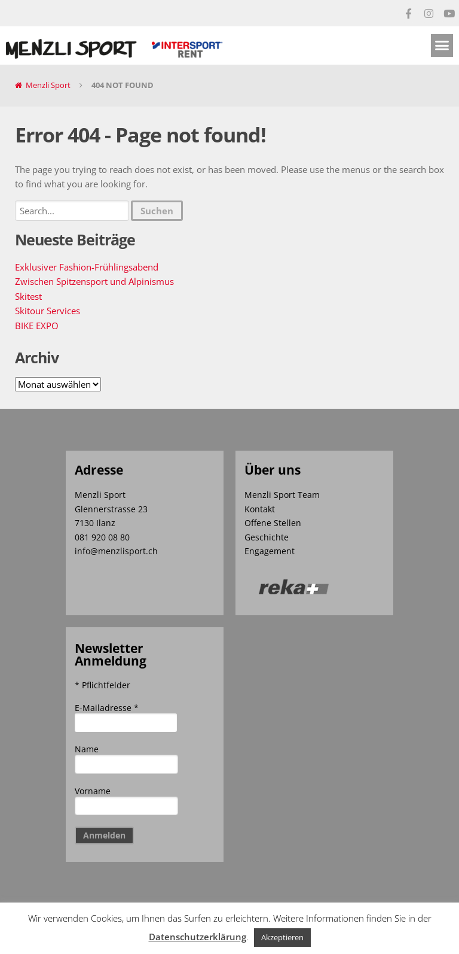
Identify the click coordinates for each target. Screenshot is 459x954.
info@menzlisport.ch (116, 551)
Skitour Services (47, 311)
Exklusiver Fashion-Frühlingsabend (86, 267)
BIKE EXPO (37, 326)
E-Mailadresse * (107, 707)
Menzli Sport (48, 85)
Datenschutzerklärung (197, 937)
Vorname (93, 791)
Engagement (269, 551)
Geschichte (266, 537)
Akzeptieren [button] (282, 937)
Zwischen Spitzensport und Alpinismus (94, 281)
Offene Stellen (272, 522)
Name (87, 749)
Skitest (28, 296)
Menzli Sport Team (282, 494)
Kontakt (259, 509)
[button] (442, 45)
